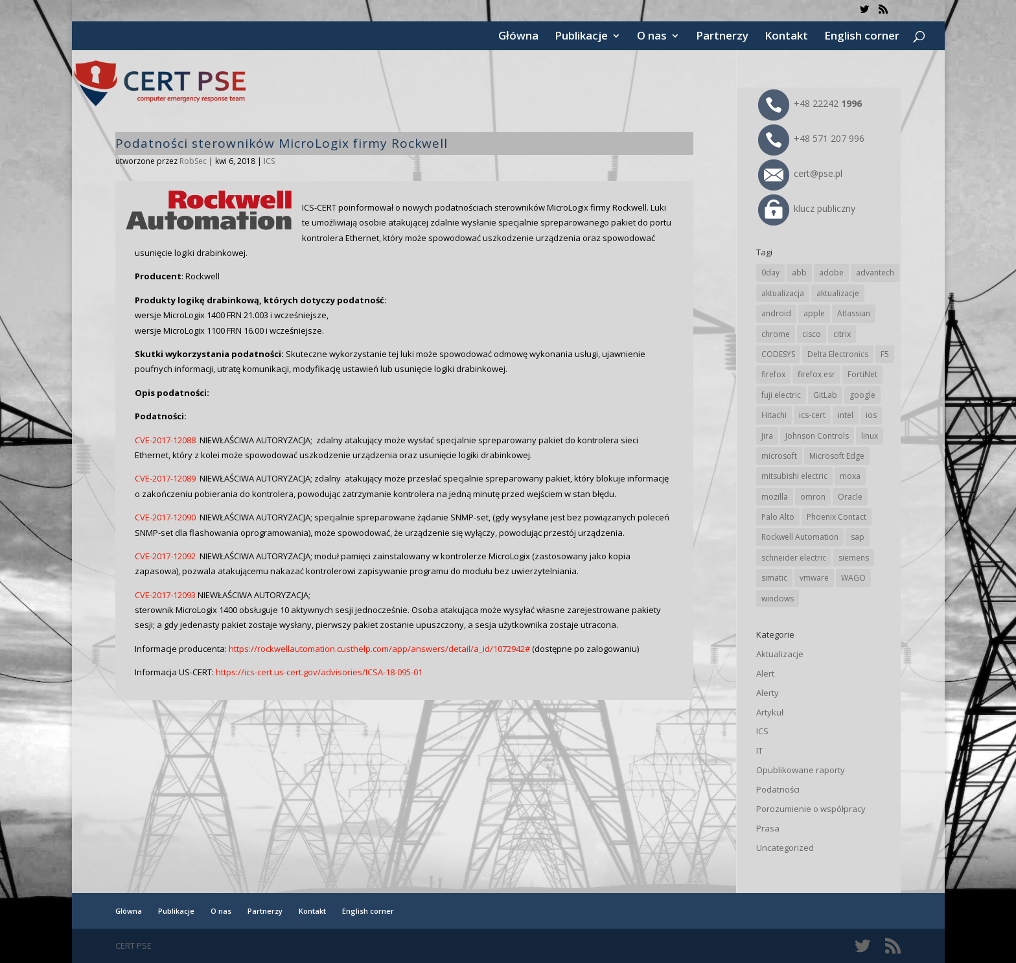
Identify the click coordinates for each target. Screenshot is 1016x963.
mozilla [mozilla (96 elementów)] (774, 496)
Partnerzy (722, 37)
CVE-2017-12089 (165, 478)
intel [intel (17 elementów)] (845, 415)
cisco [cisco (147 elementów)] (811, 334)
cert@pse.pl (800, 173)
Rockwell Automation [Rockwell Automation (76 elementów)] (799, 536)
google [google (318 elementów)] (862, 394)
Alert (765, 673)
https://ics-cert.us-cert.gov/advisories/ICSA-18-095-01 (319, 672)
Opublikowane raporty (800, 770)
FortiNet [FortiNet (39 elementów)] (862, 374)
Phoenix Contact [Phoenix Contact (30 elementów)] (836, 516)
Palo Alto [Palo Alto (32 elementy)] (777, 516)
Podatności (778, 789)
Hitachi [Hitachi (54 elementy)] (774, 415)
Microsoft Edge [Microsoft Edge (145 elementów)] (836, 455)
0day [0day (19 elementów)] (770, 272)
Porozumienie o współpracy (811, 809)
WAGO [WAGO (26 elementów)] (853, 577)
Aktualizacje (779, 654)
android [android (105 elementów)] (776, 313)
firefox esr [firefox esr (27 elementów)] (816, 374)
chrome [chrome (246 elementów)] (775, 334)
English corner (861, 37)
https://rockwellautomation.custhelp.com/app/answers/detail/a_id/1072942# (380, 649)
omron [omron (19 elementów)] (813, 496)
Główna (518, 37)
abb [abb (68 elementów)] (799, 272)
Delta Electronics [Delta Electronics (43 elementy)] (837, 354)
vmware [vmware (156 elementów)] (814, 577)
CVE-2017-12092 (165, 556)
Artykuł (769, 712)
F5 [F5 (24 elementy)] (885, 354)
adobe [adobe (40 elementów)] (831, 272)
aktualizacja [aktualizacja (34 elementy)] (782, 293)
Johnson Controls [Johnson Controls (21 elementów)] (817, 435)
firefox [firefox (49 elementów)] (773, 374)
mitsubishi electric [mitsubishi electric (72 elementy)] (794, 476)
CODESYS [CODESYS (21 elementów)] (778, 354)
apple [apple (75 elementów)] (814, 313)
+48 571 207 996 (811, 138)
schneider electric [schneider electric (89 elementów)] (793, 557)
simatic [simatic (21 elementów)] (774, 577)
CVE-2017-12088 (165, 440)
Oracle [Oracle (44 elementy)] (850, 496)
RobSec (193, 161)
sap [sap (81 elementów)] (857, 536)
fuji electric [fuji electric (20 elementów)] (781, 394)
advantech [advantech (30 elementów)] (875, 272)
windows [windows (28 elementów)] (777, 598)
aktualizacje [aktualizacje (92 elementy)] (837, 293)
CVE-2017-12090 (165, 517)
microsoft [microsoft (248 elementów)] (779, 455)
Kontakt (786, 37)
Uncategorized (785, 847)
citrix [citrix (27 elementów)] (842, 334)
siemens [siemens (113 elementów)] (853, 557)
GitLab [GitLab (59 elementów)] (825, 394)
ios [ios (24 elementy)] (871, 415)
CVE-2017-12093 (165, 595)
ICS (269, 161)
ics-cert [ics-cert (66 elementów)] (812, 415)
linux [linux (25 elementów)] (869, 435)
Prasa (767, 828)
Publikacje (581, 37)
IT (759, 750)
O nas (652, 37)
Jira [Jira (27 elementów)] (767, 435)
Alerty (767, 693)
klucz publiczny (806, 208)
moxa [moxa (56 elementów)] (850, 476)
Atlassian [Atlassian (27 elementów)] (853, 313)
